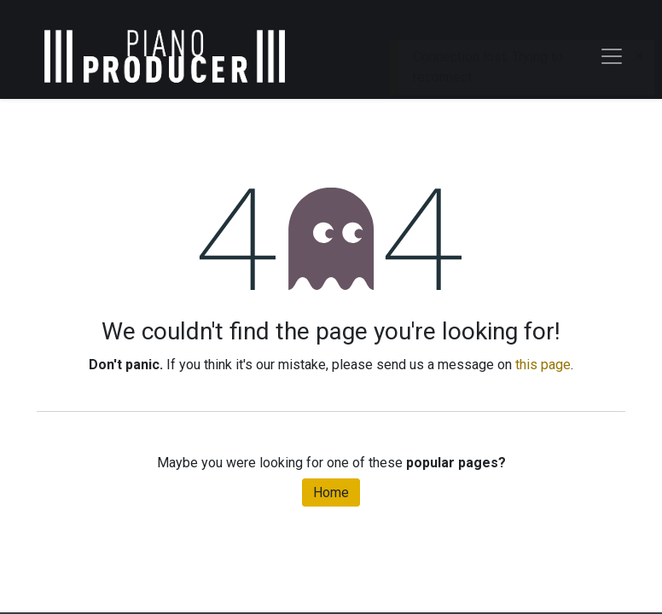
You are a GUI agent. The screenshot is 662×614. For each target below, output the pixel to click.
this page (543, 364)
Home (331, 492)
